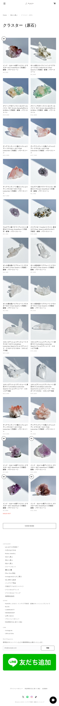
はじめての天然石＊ (12, 547)
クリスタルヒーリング (13, 593)
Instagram (8, 630)
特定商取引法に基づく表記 (13, 622)
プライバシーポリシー (12, 619)
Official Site (9, 633)
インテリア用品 (10, 583)
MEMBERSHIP (10, 612)
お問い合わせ (9, 616)
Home (5, 15)
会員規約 (44, 688)
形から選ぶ (14, 15)
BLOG (7, 606)
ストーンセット (10, 566)
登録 (47, 648)
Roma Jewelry (10, 553)
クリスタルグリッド (12, 589)
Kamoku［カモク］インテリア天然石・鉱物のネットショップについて (27, 603)
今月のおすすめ (10, 550)
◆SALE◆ (8, 570)
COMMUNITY (10, 609)
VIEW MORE (29, 526)
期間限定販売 (9, 596)
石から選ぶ (9, 557)
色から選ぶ (9, 563)
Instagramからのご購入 (13, 576)
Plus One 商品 (10, 573)
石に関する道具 (10, 580)
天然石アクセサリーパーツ (14, 586)
